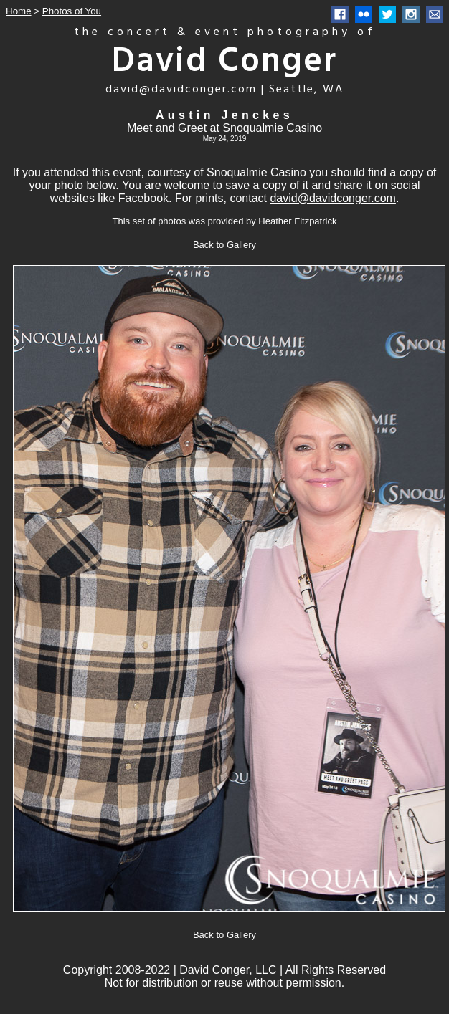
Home (19, 11)
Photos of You (71, 11)
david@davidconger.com (332, 198)
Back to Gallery (224, 244)
